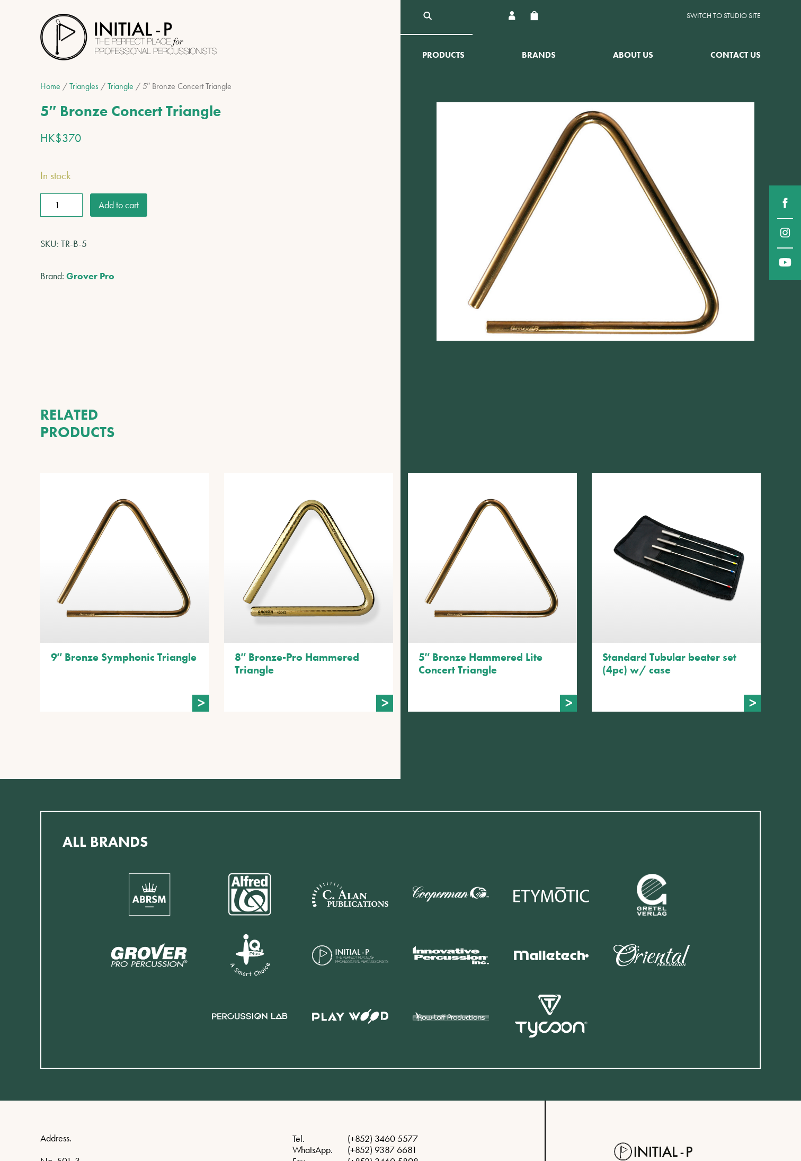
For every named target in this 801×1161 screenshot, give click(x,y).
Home (50, 86)
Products (443, 54)
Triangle (121, 86)
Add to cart (119, 205)
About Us (633, 54)
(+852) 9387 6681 (382, 1150)
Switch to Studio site (724, 15)
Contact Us (735, 54)
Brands (539, 54)
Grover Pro (90, 276)
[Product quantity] (61, 205)
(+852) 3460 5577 (383, 1138)
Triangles (84, 86)
